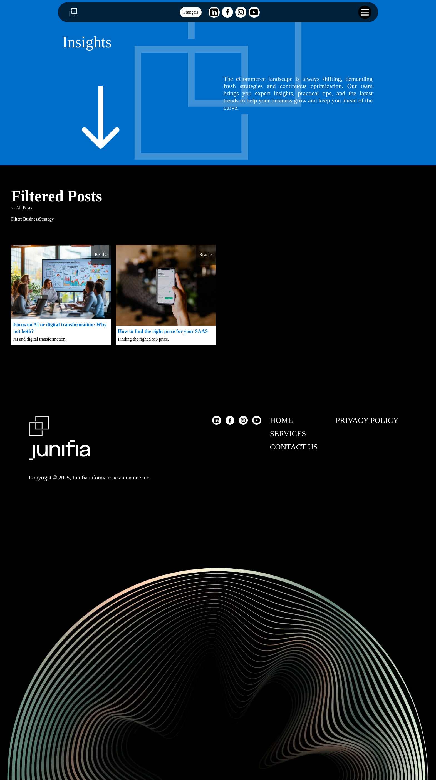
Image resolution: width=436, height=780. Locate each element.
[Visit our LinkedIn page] (214, 12)
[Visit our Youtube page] (254, 12)
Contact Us (294, 446)
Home (281, 420)
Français (190, 12)
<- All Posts (21, 208)
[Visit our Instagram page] (240, 12)
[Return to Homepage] (59, 440)
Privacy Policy (367, 420)
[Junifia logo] (71, 12)
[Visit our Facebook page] (227, 12)
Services (288, 433)
